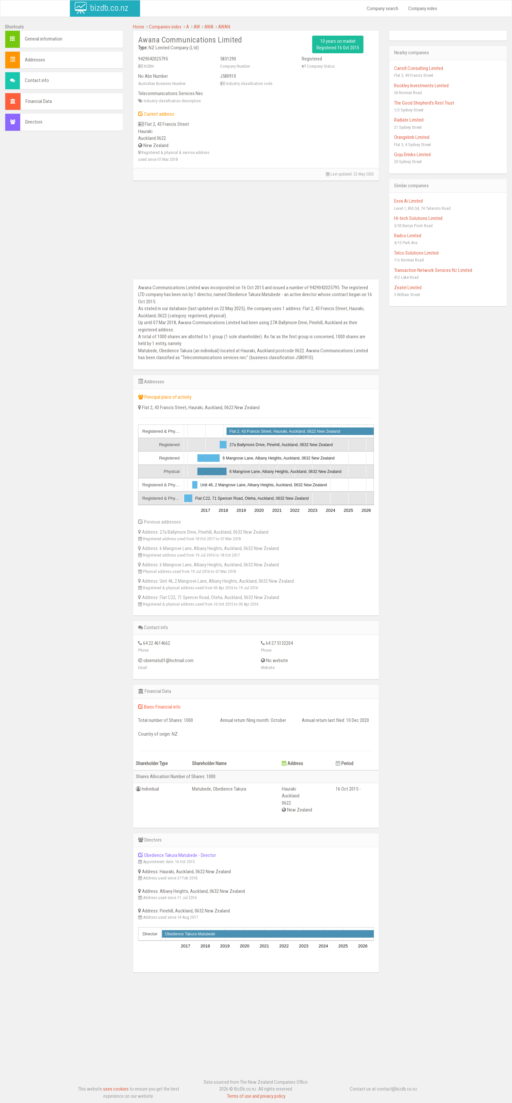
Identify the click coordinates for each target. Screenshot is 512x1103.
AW (197, 27)
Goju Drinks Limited (412, 155)
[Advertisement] (64, 183)
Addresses (35, 60)
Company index (422, 8)
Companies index (165, 27)
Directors (33, 122)
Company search (382, 8)
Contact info (37, 80)
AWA (209, 27)
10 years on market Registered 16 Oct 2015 (337, 44)
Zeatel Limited (408, 288)
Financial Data (38, 101)
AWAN (224, 27)
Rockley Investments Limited (421, 86)
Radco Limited (407, 236)
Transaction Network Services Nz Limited (433, 270)
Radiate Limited (409, 120)
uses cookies (116, 1089)
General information (43, 39)
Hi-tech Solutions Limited (418, 218)
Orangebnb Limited (411, 137)
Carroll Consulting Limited (418, 68)
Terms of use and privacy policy (256, 1096)
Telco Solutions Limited (416, 253)
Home (138, 27)
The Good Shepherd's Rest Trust (424, 103)
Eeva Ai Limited (408, 201)
